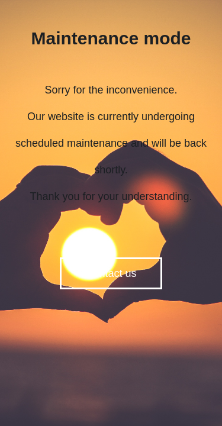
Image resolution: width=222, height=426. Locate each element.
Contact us (110, 273)
